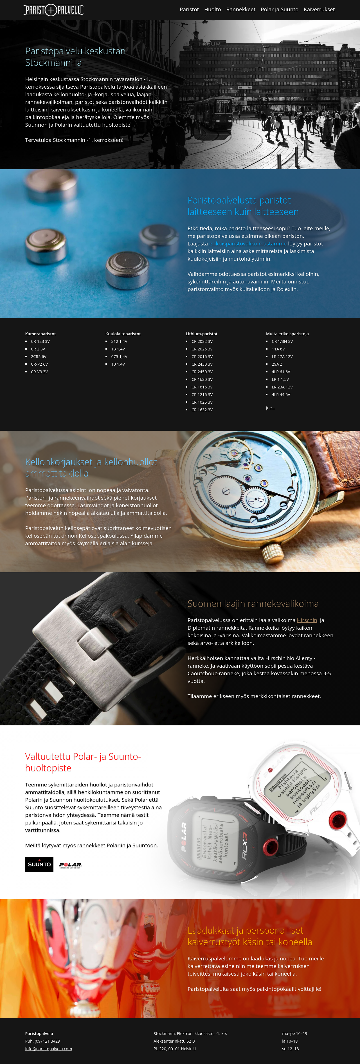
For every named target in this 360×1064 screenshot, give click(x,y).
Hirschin (307, 620)
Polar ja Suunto (279, 9)
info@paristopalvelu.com (48, 1048)
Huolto (212, 9)
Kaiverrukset (319, 9)
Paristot (189, 9)
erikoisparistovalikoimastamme (248, 243)
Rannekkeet (241, 9)
